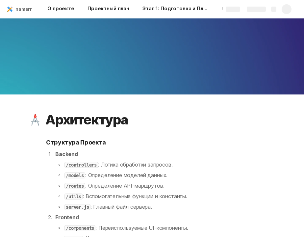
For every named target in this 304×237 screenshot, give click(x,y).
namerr (23, 9)
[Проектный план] (108, 9)
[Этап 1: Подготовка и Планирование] (175, 9)
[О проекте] (61, 9)
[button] (35, 119)
